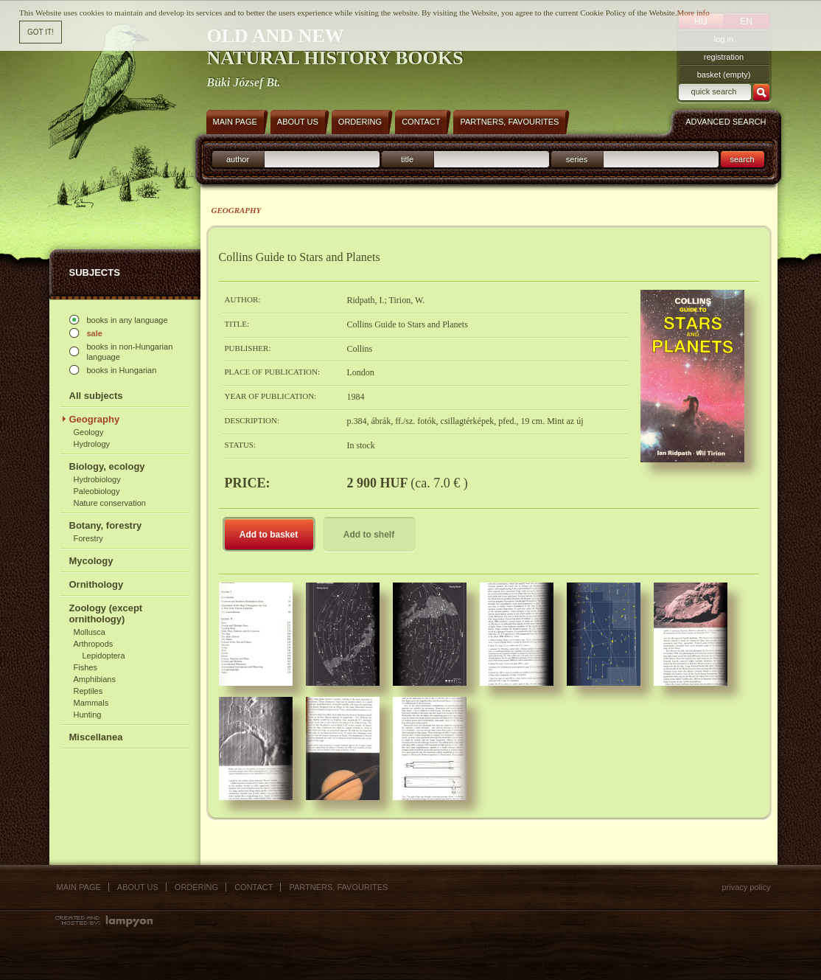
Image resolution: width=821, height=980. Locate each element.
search (742, 159)
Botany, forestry (105, 525)
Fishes (85, 667)
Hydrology (92, 443)
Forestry (88, 538)
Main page (79, 887)
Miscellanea (96, 737)
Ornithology (96, 584)
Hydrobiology (97, 479)
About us (137, 887)
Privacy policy (746, 887)
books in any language (127, 320)
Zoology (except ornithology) (106, 613)
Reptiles (88, 691)
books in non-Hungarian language (130, 351)
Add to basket (269, 534)
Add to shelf (368, 534)
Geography (94, 419)
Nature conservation (110, 502)
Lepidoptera (104, 655)
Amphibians (95, 679)
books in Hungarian (122, 370)
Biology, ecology (107, 466)
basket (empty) (724, 74)
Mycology (91, 560)
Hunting (88, 714)
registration (724, 56)
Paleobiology (97, 491)
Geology (89, 432)
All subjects (96, 395)
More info (693, 12)
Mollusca (89, 632)
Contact (253, 887)
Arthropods (93, 643)
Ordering (196, 887)
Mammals (91, 702)
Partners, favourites (338, 887)
